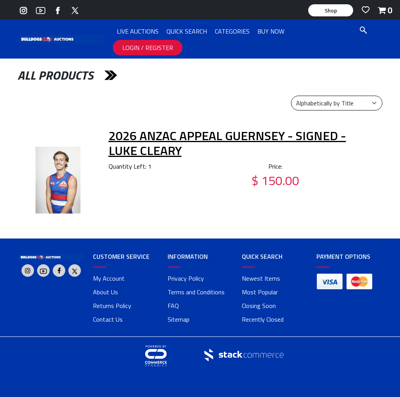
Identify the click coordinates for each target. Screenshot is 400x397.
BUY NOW (270, 31)
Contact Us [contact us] (108, 319)
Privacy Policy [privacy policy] (186, 278)
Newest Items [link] (261, 278)
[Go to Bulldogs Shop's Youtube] (40, 10)
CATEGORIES (232, 31)
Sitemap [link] (178, 319)
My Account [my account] (109, 278)
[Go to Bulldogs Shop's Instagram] (23, 10)
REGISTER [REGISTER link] (159, 47)
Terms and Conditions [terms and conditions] (196, 292)
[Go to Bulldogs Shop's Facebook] (57, 10)
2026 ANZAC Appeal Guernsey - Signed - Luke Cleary (227, 143)
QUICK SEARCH (186, 31)
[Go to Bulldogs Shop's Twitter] (75, 10)
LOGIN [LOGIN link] (131, 47)
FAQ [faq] (173, 305)
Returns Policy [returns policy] (112, 305)
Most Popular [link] (260, 292)
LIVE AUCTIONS (138, 31)
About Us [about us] (105, 292)
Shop (331, 10)
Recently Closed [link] (263, 319)
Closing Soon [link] (259, 305)
